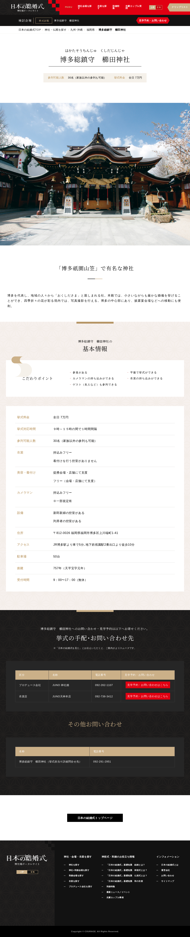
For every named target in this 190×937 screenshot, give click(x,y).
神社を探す (74, 865)
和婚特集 (111, 886)
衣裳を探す (74, 881)
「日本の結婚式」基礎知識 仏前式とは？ (127, 875)
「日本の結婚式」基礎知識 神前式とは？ (127, 870)
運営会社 (165, 870)
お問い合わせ (167, 875)
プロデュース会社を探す (80, 886)
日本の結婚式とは (169, 865)
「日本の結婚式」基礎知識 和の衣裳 (125, 881)
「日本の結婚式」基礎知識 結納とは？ (126, 865)
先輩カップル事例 (115, 897)
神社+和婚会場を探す (79, 870)
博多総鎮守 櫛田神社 (66, 20)
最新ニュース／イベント (118, 892)
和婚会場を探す (76, 875)
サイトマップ (167, 881)
